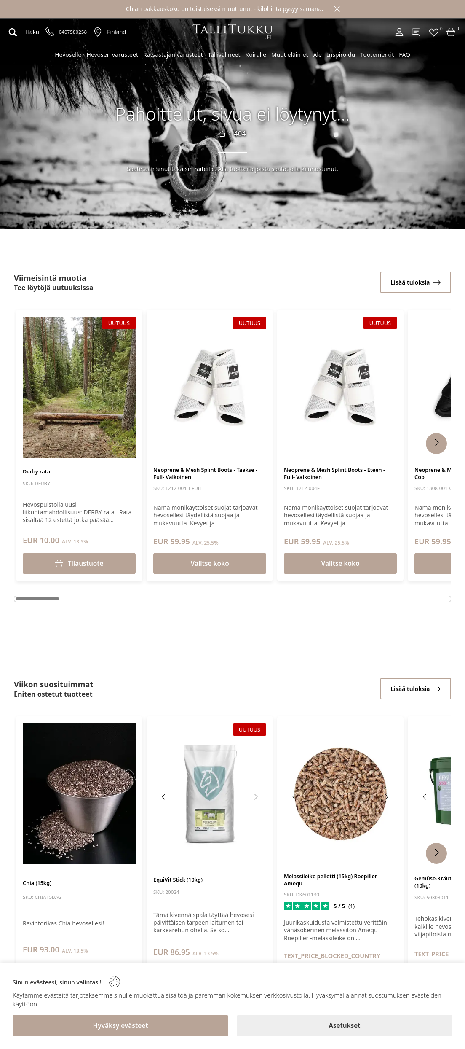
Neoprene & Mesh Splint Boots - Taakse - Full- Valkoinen (205, 473)
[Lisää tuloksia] (415, 282)
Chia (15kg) (37, 883)
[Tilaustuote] (79, 563)
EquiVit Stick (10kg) (178, 879)
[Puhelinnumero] (50, 32)
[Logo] (232, 31)
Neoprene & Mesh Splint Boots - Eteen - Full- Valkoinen (334, 473)
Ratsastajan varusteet (173, 55)
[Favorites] (433, 32)
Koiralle (256, 55)
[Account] (399, 32)
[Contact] (416, 32)
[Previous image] (33, 390)
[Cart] (451, 32)
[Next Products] (436, 443)
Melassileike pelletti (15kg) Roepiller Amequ (330, 880)
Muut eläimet (289, 55)
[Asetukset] (344, 1025)
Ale (317, 55)
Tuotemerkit (377, 55)
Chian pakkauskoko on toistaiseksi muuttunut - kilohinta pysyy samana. (224, 9)
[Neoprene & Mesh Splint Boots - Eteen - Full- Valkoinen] (340, 387)
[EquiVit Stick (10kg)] (209, 793)
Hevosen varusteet (112, 55)
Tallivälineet (224, 55)
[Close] (337, 9)
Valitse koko (210, 563)
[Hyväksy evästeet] (120, 1025)
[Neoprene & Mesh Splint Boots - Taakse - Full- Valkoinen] (209, 387)
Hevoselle (68, 55)
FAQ (404, 55)
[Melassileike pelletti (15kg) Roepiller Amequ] (340, 793)
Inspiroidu (341, 55)
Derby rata (36, 471)
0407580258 (73, 32)
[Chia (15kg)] (79, 793)
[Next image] (125, 390)
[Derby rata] (79, 387)
